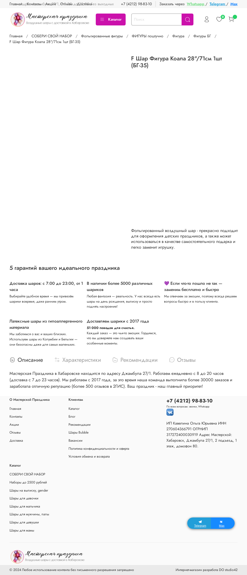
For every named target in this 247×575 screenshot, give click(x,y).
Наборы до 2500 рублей (28, 482)
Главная (16, 36)
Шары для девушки (24, 522)
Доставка (16, 440)
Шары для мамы (21, 530)
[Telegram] (199, 523)
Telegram (218, 4)
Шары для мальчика (24, 506)
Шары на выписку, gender (28, 490)
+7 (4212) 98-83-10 (136, 4)
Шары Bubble (78, 432)
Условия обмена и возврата (89, 456)
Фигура (178, 36)
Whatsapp (196, 4)
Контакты (15, 416)
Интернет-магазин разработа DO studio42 (207, 569)
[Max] (223, 523)
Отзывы (15, 432)
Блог (72, 416)
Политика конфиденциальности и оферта (99, 448)
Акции (14, 424)
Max (234, 4)
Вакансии (75, 440)
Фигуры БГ (202, 36)
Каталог (111, 19)
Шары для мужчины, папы (29, 514)
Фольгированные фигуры (102, 36)
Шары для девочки (23, 498)
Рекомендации (80, 424)
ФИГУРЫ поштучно (147, 36)
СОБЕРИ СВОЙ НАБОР (52, 36)
